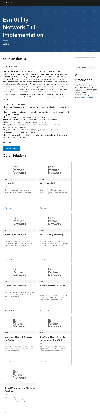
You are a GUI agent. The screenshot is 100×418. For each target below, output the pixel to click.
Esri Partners (7, 3)
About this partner (11, 149)
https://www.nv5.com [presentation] (84, 98)
